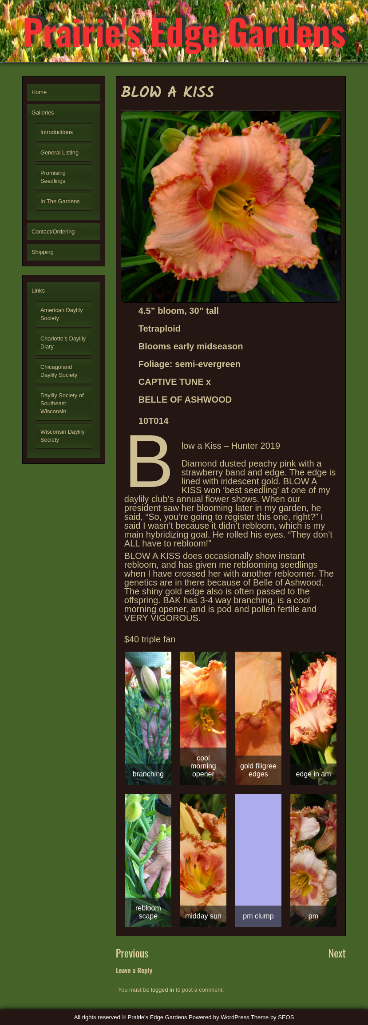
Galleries (43, 112)
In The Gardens (60, 201)
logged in (162, 989)
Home (39, 92)
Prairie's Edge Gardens (184, 31)
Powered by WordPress (219, 1017)
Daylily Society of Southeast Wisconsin (61, 403)
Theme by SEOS (272, 1017)
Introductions (56, 132)
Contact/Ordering (53, 231)
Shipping (43, 252)
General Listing (59, 152)
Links (38, 290)
